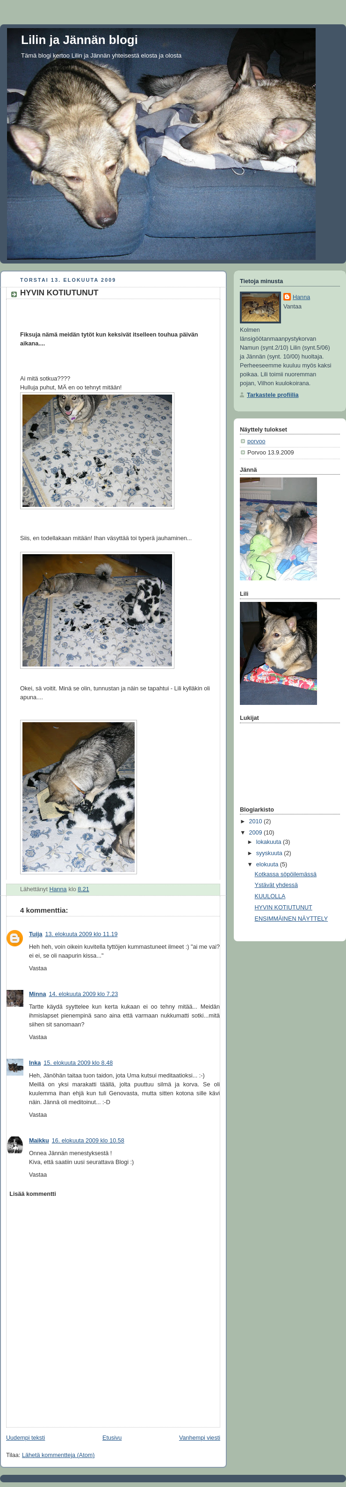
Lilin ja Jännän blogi (79, 40)
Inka (35, 1063)
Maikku (39, 1140)
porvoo (256, 441)
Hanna (301, 297)
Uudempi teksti (25, 1438)
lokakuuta (269, 842)
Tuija (36, 934)
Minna (37, 994)
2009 (256, 832)
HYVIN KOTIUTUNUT (283, 907)
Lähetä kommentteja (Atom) (58, 1455)
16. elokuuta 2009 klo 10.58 (88, 1140)
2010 (256, 821)
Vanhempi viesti (199, 1438)
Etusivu (112, 1438)
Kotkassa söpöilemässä (286, 874)
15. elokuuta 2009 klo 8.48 (78, 1063)
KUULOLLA (270, 896)
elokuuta (268, 864)
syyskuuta (270, 853)
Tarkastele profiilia (273, 395)
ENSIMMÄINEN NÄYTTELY (291, 919)
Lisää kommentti (32, 1194)
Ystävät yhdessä (276, 885)
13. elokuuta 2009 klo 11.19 (81, 934)
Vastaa (38, 968)
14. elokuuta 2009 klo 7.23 (83, 994)
